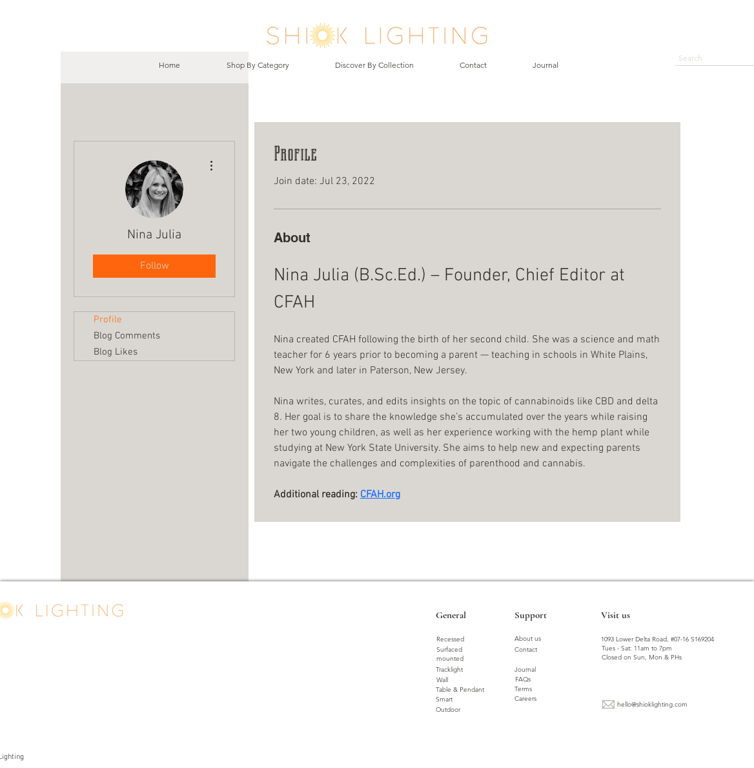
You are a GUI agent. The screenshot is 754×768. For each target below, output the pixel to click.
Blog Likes (116, 352)
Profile (108, 320)
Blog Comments (127, 336)
